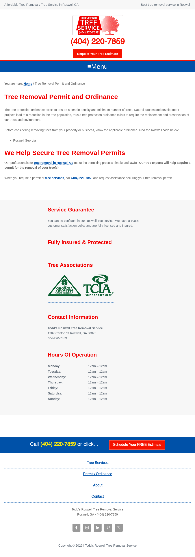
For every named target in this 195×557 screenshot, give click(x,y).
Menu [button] (99, 66)
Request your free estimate (97, 54)
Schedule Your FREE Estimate (137, 445)
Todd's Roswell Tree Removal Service (97, 25)
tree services (54, 178)
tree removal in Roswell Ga (53, 162)
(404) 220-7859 (98, 42)
